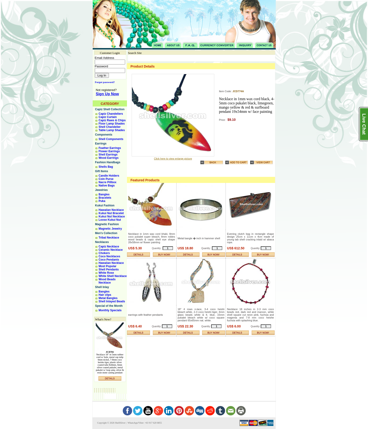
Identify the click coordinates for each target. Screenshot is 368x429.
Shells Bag (106, 166)
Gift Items (101, 171)
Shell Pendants (109, 269)
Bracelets (105, 197)
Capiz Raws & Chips (112, 120)
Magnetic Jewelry (110, 228)
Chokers (104, 253)
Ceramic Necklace (111, 249)
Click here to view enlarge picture (173, 158)
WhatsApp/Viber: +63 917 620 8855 (144, 422)
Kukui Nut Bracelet (111, 213)
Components (103, 134)
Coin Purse (106, 179)
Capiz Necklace (109, 246)
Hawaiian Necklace (111, 210)
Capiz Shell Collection (109, 109)
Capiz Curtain (108, 117)
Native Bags (107, 185)
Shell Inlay (102, 287)
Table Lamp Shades (112, 130)
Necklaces (102, 242)
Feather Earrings (110, 148)
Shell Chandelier (110, 127)
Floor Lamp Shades (112, 123)
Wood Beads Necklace (107, 281)
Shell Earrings (108, 154)
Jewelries (101, 190)
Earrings (101, 143)
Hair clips (105, 294)
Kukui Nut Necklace (112, 216)
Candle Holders (109, 175)
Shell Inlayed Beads (112, 301)
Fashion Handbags (107, 162)
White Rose (106, 272)
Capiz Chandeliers (111, 113)
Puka (102, 201)
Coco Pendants (109, 259)
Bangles (104, 194)
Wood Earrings (109, 157)
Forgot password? (104, 82)
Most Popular (107, 266)
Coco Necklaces (109, 256)
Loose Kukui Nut (110, 219)
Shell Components (111, 139)
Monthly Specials (110, 310)
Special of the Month (109, 306)
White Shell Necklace (113, 276)
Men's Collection (106, 233)
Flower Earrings (109, 151)
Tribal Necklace (109, 237)
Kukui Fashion (105, 205)
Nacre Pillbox (107, 182)
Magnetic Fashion (107, 224)
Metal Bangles (108, 298)
